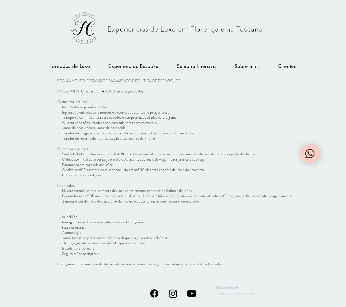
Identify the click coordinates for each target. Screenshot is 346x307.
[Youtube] (191, 293)
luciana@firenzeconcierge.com (242, 294)
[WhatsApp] (310, 153)
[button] (196, 66)
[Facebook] (154, 293)
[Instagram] (173, 293)
